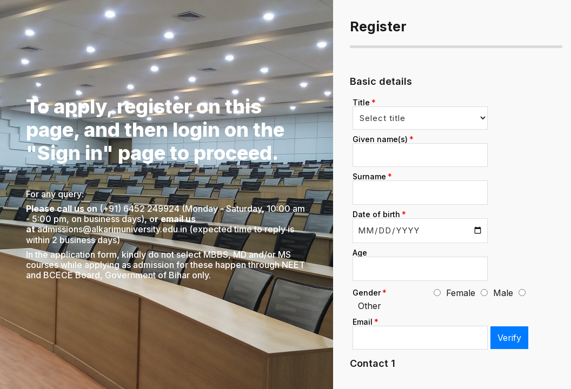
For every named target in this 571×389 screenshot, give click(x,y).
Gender (367, 293)
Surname (369, 176)
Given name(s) (380, 139)
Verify (509, 337)
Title (361, 102)
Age (360, 253)
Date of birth (376, 214)
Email (363, 322)
